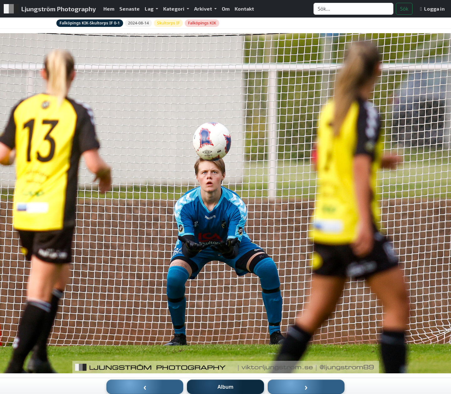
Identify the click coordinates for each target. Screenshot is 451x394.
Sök (404, 8)
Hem (108, 9)
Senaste (129, 9)
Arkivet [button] (203, 9)
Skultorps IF (168, 23)
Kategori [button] (174, 9)
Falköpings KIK (202, 23)
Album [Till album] (226, 386)
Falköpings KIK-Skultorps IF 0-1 (90, 23)
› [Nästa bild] (306, 387)
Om (226, 9)
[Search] (353, 9)
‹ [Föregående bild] (145, 387)
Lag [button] (149, 9)
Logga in (432, 9)
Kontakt (244, 9)
